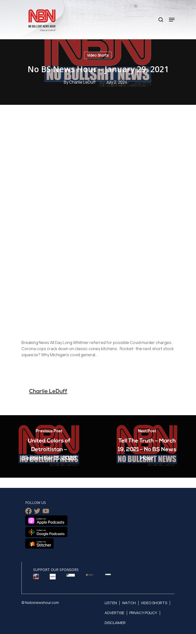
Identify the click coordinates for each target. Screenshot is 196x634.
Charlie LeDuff (82, 82)
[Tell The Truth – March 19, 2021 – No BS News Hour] (147, 446)
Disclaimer (115, 622)
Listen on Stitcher (39, 543)
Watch (129, 602)
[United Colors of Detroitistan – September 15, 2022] (49, 446)
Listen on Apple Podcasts (46, 520)
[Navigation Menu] (172, 19)
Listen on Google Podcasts (46, 532)
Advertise (114, 612)
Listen (111, 602)
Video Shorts (98, 55)
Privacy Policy (143, 612)
